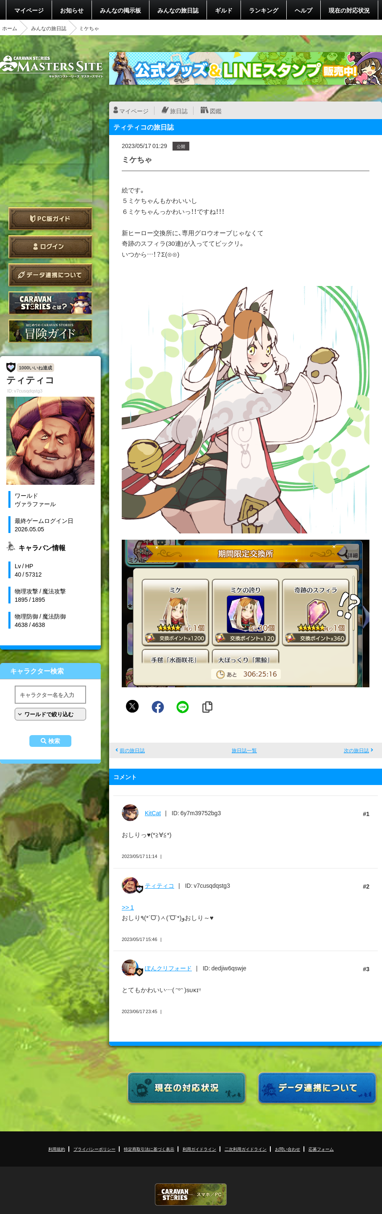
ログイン (50, 246)
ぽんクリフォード (168, 968)
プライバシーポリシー (94, 1149)
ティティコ (159, 885)
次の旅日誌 (356, 750)
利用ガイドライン (199, 1149)
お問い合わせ (287, 1149)
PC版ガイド (50, 218)
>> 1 (128, 907)
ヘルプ (303, 10)
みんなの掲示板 (120, 10)
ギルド (224, 10)
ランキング (263, 10)
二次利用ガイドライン (246, 1149)
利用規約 (56, 1149)
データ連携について (50, 274)
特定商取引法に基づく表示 (149, 1149)
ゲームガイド (50, 331)
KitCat (153, 812)
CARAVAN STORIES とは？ (50, 303)
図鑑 (216, 111)
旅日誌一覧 (244, 750)
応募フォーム (321, 1149)
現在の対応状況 (349, 10)
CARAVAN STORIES (191, 1194)
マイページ (29, 10)
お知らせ (72, 10)
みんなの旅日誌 (178, 10)
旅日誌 (179, 111)
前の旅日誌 (132, 750)
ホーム (9, 28)
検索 (54, 741)
